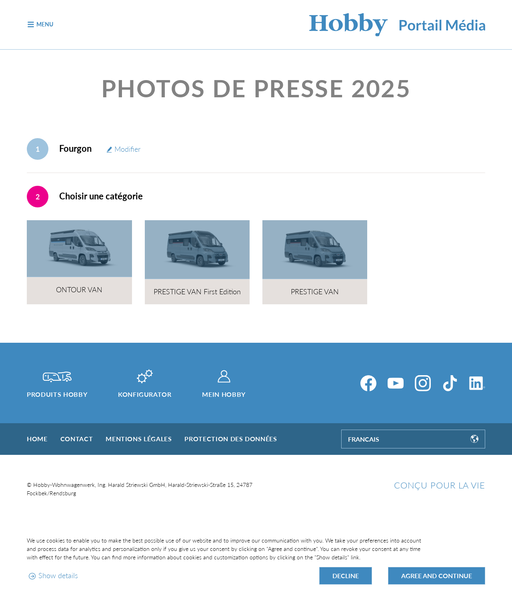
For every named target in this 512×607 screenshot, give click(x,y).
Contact (76, 438)
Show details (58, 575)
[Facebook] (368, 383)
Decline (345, 575)
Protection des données (230, 438)
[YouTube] (396, 383)
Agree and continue (436, 575)
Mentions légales (139, 438)
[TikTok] (450, 383)
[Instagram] (423, 383)
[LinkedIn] (477, 383)
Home (37, 438)
